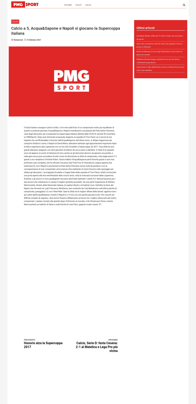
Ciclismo (68, 5)
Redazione (18, 40)
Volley (79, 5)
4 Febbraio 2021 (34, 40)
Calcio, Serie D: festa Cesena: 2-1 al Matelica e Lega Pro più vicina (97, 346)
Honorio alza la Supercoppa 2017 (45, 344)
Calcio (88, 5)
